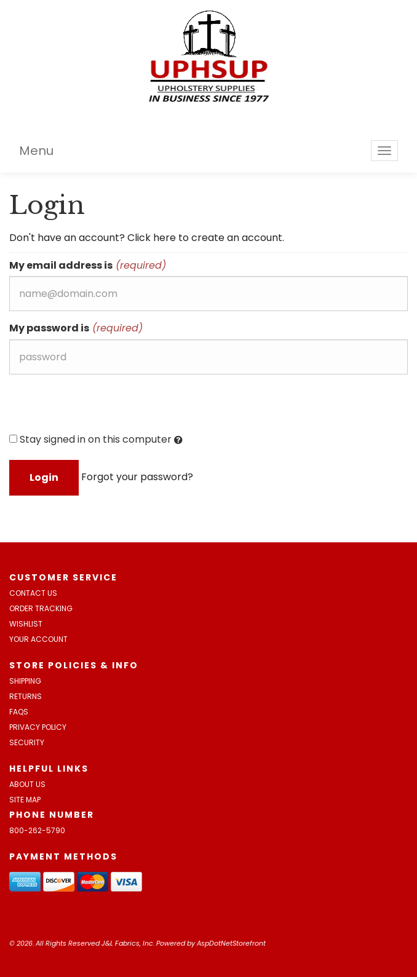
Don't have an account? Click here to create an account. (146, 238)
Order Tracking (41, 608)
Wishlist (25, 624)
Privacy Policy (37, 727)
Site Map (25, 799)
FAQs (18, 711)
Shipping (25, 681)
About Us (27, 784)
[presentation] (102, 408)
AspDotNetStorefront (231, 943)
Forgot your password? (137, 477)
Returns (25, 696)
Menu (36, 150)
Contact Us (33, 593)
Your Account (38, 639)
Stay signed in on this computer (96, 439)
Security (26, 742)
